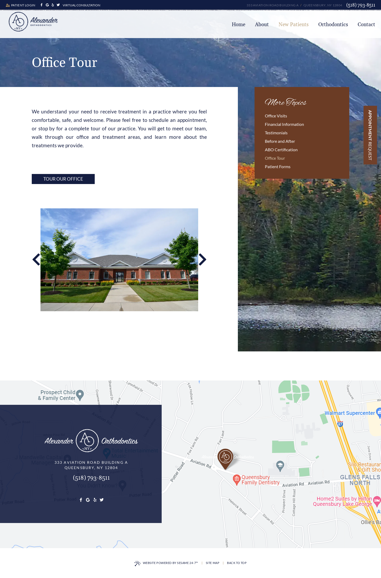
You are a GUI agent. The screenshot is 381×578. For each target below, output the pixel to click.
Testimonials (276, 132)
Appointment (370, 135)
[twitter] (58, 5)
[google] (47, 5)
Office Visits (276, 115)
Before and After (280, 141)
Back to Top (237, 563)
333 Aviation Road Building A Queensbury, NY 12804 (294, 5)
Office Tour (275, 157)
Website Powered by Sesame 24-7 (166, 563)
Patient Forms (278, 166)
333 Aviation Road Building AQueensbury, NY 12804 (91, 465)
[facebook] (41, 5)
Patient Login (20, 5)
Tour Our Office (63, 179)
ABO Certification (281, 149)
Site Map (212, 563)
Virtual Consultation (81, 5)
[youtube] (53, 5)
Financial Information (284, 124)
